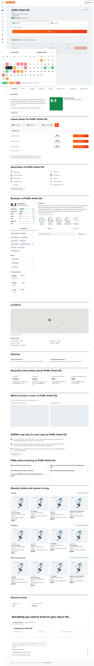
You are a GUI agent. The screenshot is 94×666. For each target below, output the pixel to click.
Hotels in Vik (41, 631)
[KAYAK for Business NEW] (3, 30)
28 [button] (40, 52)
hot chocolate (21, 247)
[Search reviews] (58, 234)
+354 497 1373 (15, 16)
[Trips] (3, 34)
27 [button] (37, 52)
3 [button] (64, 37)
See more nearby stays (83, 493)
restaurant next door (25, 244)
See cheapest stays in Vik (82, 525)
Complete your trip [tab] (18, 622)
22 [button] (44, 48)
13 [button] (37, 44)
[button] (2, 2)
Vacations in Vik (17, 631)
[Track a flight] (3, 27)
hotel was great (15, 244)
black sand (13, 247)
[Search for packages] (3, 16)
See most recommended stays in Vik (79, 557)
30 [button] (22, 55)
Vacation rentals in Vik (67, 631)
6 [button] (49, 41)
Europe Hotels (25, 662)
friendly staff (22, 240)
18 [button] (29, 48)
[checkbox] (18, 277)
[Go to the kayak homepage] (10, 2)
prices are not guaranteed (41, 645)
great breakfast (14, 237)
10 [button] (26, 44)
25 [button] (29, 52)
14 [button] (40, 44)
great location (14, 240)
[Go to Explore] (3, 24)
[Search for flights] (3, 7)
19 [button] (33, 48)
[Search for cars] (3, 13)
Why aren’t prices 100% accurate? (50, 655)
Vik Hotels (40, 662)
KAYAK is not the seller (50, 649)
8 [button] (44, 41)
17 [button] (26, 48)
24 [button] (26, 52)
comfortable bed (15, 250)
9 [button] (22, 44)
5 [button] (33, 41)
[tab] (24, 228)
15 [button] (44, 44)
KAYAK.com (13, 662)
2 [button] (22, 41)
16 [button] (22, 48)
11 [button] (29, 44)
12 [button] (33, 44)
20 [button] (37, 48)
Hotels (18, 662)
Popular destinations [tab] (30, 622)
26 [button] (33, 52)
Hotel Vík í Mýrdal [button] (15, 512)
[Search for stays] (3, 10)
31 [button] (26, 55)
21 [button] (40, 48)
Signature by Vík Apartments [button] (77, 511)
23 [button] (22, 52)
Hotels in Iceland (33, 662)
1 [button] (44, 37)
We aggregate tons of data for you (50, 652)
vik (32, 244)
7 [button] (40, 41)
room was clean (24, 237)
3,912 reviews (24, 18)
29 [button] (44, 52)
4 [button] (29, 41)
